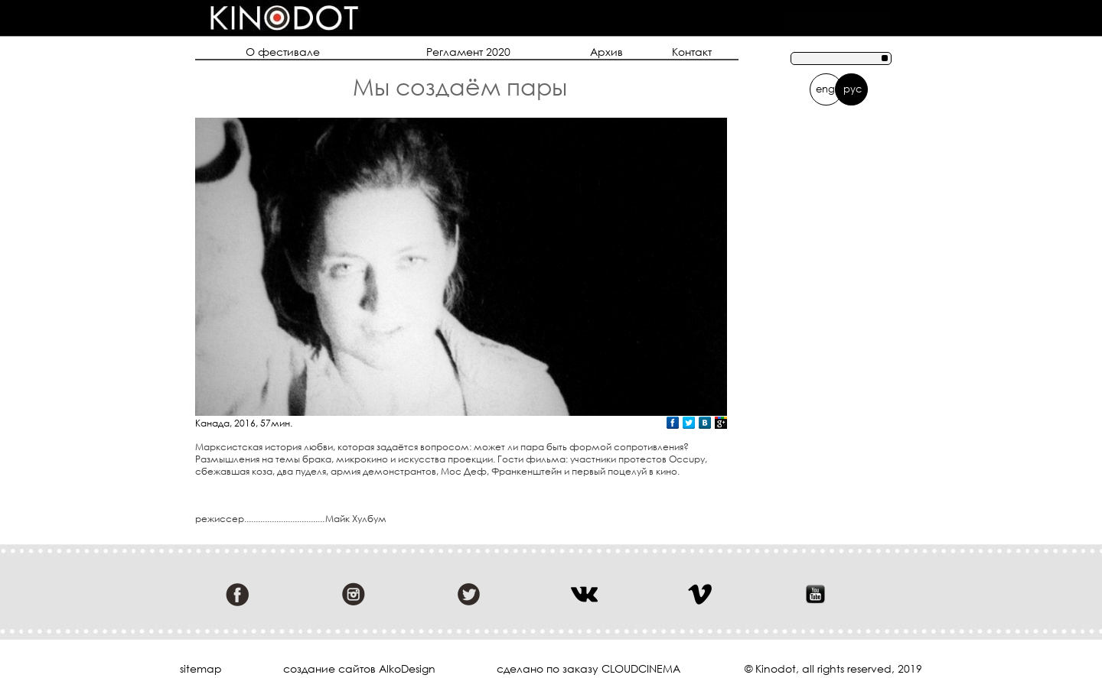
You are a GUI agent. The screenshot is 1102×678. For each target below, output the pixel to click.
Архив (606, 51)
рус (852, 89)
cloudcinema (641, 668)
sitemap (201, 669)
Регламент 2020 (468, 51)
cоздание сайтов (329, 668)
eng (825, 89)
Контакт (692, 51)
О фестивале (283, 51)
